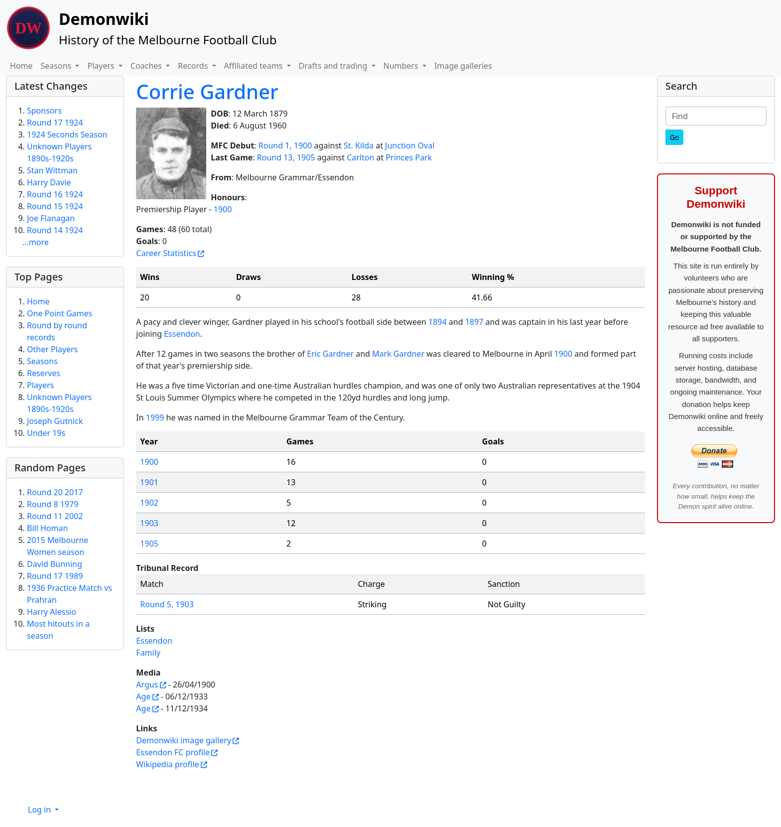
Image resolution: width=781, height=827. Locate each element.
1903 (149, 523)
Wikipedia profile (167, 764)
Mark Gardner (398, 353)
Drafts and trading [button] (334, 65)
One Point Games (59, 313)
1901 (149, 482)
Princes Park (409, 157)
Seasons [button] (57, 65)
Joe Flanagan (51, 218)
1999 (155, 417)
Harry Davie (49, 182)
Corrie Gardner (207, 91)
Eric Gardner (330, 353)
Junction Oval (409, 145)
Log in (40, 809)
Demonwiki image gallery (183, 740)
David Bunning (54, 563)
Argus (147, 684)
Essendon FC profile (173, 752)
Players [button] (101, 65)
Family (148, 652)
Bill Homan (47, 528)
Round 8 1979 (52, 504)
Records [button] (194, 65)
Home (21, 65)
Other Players (52, 349)
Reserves (43, 373)
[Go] (674, 137)
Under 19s (46, 432)
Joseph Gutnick (55, 420)
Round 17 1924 (55, 122)
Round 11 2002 (55, 516)
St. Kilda (359, 145)
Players (40, 385)
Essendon (182, 333)
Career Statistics (166, 253)
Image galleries (463, 65)
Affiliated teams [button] (254, 65)
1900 (223, 209)
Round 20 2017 (55, 492)
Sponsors (44, 110)
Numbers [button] (402, 65)
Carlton (360, 157)
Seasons (42, 361)
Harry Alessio (51, 611)
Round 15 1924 (55, 206)
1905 (149, 543)
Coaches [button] (147, 65)
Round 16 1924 (55, 194)
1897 (474, 321)
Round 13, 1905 (286, 157)
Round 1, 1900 (285, 145)
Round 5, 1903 (167, 604)
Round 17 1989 (55, 575)
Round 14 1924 (55, 230)
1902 (149, 502)
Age (143, 696)
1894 (437, 321)
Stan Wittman (52, 170)
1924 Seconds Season (67, 134)
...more (35, 242)
